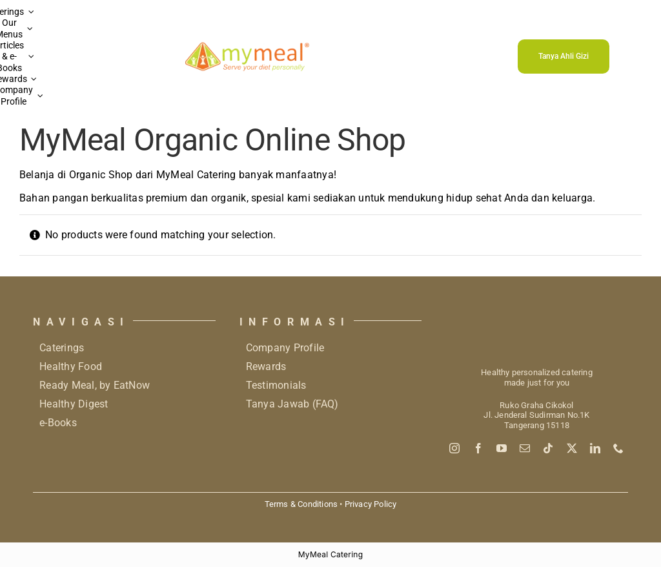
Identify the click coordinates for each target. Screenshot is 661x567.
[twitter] (572, 448)
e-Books (58, 423)
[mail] (525, 448)
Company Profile (285, 348)
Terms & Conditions (301, 504)
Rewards (266, 366)
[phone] (618, 448)
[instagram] (454, 448)
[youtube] (501, 448)
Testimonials (276, 385)
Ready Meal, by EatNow (94, 385)
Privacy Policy (371, 504)
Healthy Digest (73, 404)
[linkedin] (595, 448)
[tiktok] (548, 448)
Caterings (61, 348)
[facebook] (478, 448)
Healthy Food (70, 366)
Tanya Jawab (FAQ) (292, 404)
